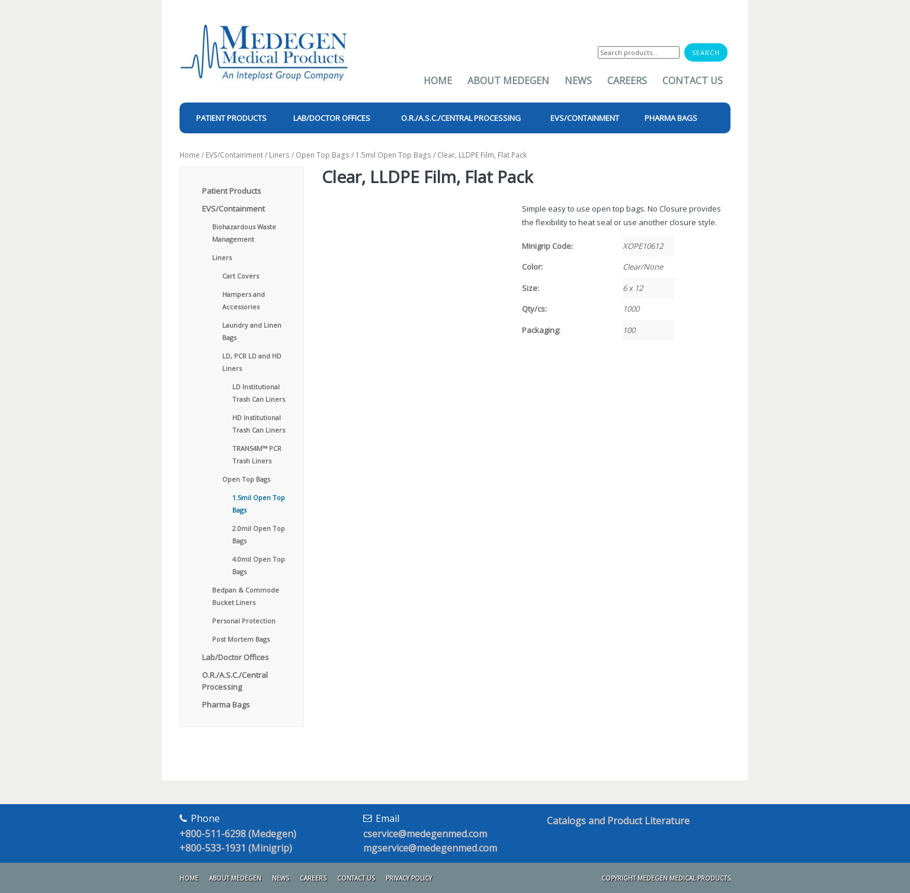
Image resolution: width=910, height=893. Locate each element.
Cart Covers (240, 275)
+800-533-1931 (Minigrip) (236, 847)
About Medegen (508, 80)
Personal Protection (243, 620)
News (578, 80)
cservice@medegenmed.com (425, 833)
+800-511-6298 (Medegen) (238, 833)
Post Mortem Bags (241, 639)
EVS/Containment (234, 155)
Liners (279, 155)
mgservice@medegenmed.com (430, 847)
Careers (627, 80)
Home (438, 80)
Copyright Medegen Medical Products (665, 878)
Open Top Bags (323, 155)
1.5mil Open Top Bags (393, 155)
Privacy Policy (409, 878)
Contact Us (692, 80)
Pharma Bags (226, 704)
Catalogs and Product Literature (618, 820)
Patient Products (231, 190)
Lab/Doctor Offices (235, 657)
